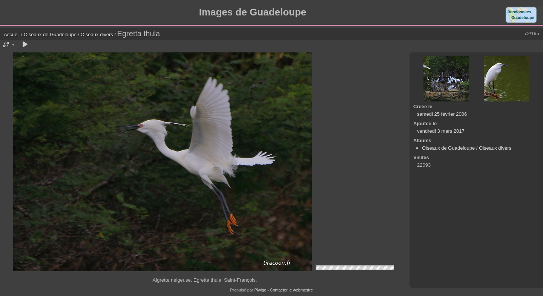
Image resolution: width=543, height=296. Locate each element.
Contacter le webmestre (291, 290)
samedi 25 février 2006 (442, 114)
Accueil (12, 34)
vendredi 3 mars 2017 (441, 131)
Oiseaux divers (97, 34)
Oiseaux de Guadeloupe (50, 34)
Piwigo (260, 290)
